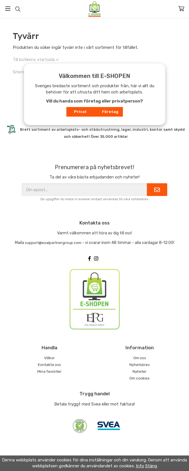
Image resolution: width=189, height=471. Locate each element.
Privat (80, 111)
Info (140, 465)
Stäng (151, 465)
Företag (110, 111)
